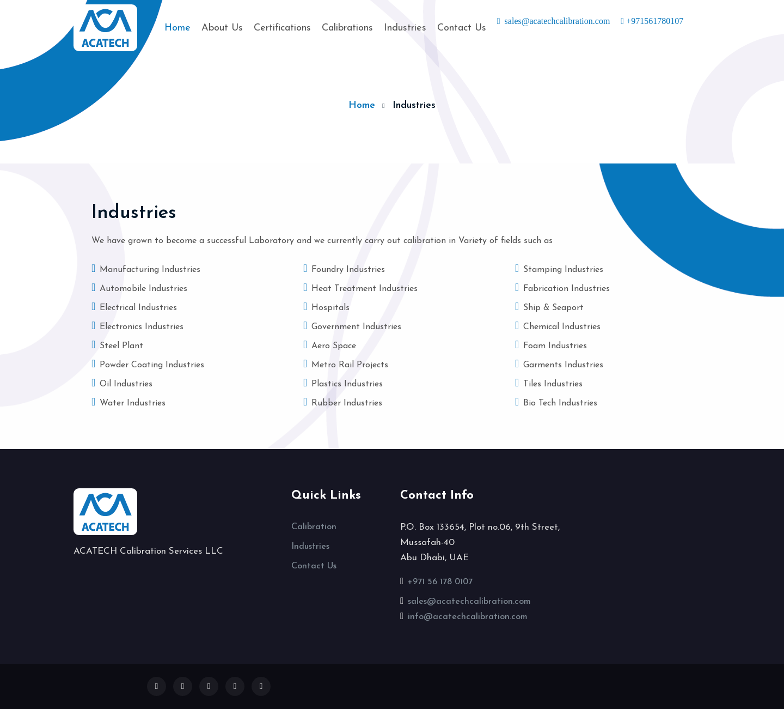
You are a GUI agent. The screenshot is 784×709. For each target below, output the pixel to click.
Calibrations (347, 28)
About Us (222, 28)
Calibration (313, 527)
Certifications (282, 28)
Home (177, 26)
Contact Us (461, 28)
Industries (405, 28)
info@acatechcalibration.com (468, 617)
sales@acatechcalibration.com (469, 601)
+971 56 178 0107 (440, 582)
